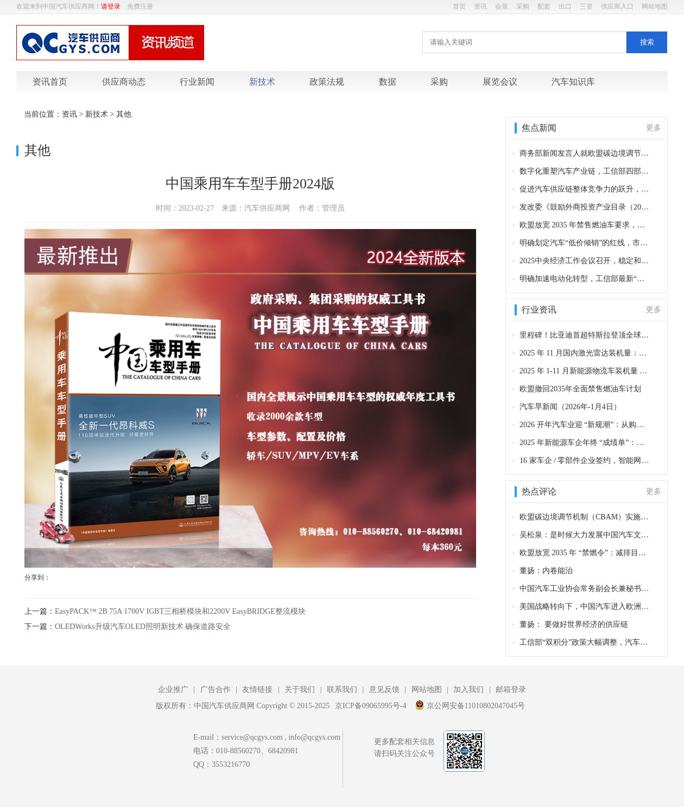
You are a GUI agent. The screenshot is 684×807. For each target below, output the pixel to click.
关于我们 (299, 689)
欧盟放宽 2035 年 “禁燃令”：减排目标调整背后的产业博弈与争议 (585, 553)
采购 (522, 6)
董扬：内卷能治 (546, 571)
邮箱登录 (511, 689)
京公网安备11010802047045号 (470, 705)
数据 (387, 81)
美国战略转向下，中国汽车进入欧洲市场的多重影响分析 (585, 606)
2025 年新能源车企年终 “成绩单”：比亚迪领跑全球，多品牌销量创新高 (585, 443)
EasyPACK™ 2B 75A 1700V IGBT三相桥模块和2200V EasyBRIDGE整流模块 (180, 611)
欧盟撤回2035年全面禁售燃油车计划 (580, 389)
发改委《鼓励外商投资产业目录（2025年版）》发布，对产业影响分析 (585, 207)
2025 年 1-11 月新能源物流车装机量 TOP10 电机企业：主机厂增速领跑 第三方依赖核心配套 (585, 371)
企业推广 (173, 689)
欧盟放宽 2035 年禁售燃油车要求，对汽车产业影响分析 (585, 225)
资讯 (480, 6)
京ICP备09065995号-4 (370, 706)
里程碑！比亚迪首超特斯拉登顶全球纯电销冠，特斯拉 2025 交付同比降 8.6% (585, 335)
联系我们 (342, 689)
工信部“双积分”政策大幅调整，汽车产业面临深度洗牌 (585, 642)
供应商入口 (617, 6)
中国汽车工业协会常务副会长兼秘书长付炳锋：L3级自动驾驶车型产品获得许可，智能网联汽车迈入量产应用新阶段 (585, 588)
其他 (123, 114)
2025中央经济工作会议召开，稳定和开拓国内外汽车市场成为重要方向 (585, 261)
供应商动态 (123, 81)
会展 (501, 6)
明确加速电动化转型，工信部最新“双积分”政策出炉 (585, 279)
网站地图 (655, 6)
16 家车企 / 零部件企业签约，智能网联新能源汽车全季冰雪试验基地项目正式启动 (585, 460)
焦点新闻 (539, 127)
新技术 (262, 81)
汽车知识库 (573, 81)
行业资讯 (539, 309)
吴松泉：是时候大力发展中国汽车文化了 (585, 535)
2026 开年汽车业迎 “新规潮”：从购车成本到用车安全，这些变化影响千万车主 (585, 425)
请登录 (111, 6)
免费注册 (140, 6)
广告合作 (215, 689)
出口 (565, 6)
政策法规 (326, 81)
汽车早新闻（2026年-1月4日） (570, 407)
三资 (586, 6)
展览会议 (500, 81)
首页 (459, 6)
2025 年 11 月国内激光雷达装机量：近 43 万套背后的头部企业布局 (585, 353)
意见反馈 (384, 689)
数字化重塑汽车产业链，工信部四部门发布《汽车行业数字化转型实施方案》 (585, 171)
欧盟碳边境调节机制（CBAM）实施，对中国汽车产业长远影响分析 (585, 517)
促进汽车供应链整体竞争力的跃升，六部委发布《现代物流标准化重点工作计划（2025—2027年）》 (585, 189)
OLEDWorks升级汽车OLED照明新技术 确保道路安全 (143, 626)
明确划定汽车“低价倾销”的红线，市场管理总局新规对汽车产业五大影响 (585, 243)
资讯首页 (50, 81)
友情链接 (257, 689)
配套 (543, 6)
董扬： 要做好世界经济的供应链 (574, 624)
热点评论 (539, 491)
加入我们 (468, 689)
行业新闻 (197, 81)
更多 (653, 128)
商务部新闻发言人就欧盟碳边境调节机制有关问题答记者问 (585, 153)
